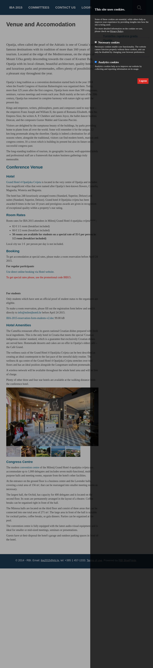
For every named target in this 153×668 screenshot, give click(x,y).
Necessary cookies (109, 42)
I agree (143, 81)
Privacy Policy (116, 31)
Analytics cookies (108, 62)
